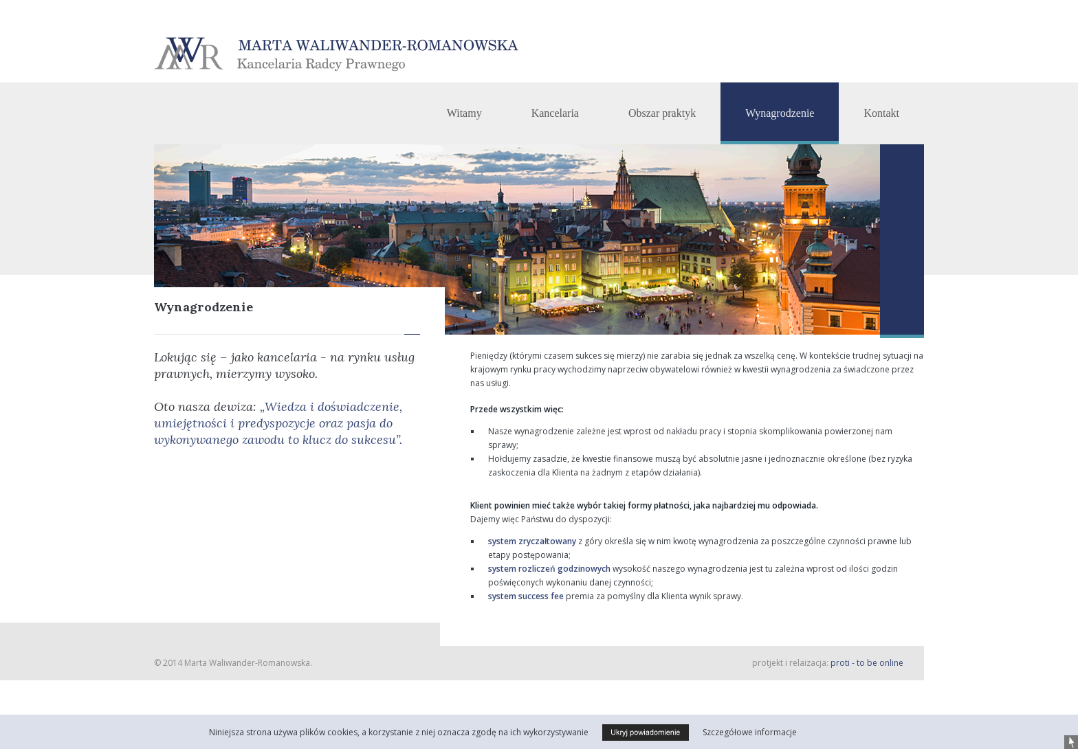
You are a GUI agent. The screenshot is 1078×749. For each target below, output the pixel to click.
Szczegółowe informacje (750, 732)
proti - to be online (866, 663)
